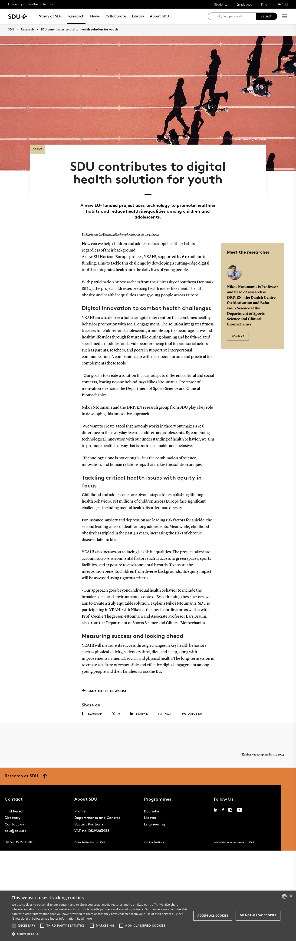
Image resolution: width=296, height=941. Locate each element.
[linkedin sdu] (215, 808)
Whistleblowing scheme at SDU (234, 840)
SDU (11, 29)
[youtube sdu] (239, 808)
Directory (12, 815)
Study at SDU (50, 16)
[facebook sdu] (223, 808)
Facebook (92, 712)
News (95, 16)
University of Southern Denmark (31, 4)
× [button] (291, 896)
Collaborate (115, 16)
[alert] (148, 916)
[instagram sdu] (230, 808)
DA (278, 4)
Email (165, 712)
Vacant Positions (88, 822)
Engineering (154, 822)
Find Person (15, 809)
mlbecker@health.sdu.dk (128, 233)
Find (264, 4)
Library (138, 16)
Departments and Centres (97, 815)
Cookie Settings (154, 840)
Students (220, 4)
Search (266, 16)
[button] (13, 925)
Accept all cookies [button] (212, 916)
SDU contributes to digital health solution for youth (79, 29)
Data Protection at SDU (89, 840)
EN (286, 4)
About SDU (159, 16)
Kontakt (238, 334)
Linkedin (139, 712)
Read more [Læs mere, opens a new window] (84, 919)
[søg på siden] (233, 16)
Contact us (14, 822)
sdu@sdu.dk (15, 828)
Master (150, 815)
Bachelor (151, 809)
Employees (244, 4)
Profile (80, 809)
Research (76, 16)
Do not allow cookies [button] (258, 915)
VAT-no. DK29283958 (91, 828)
